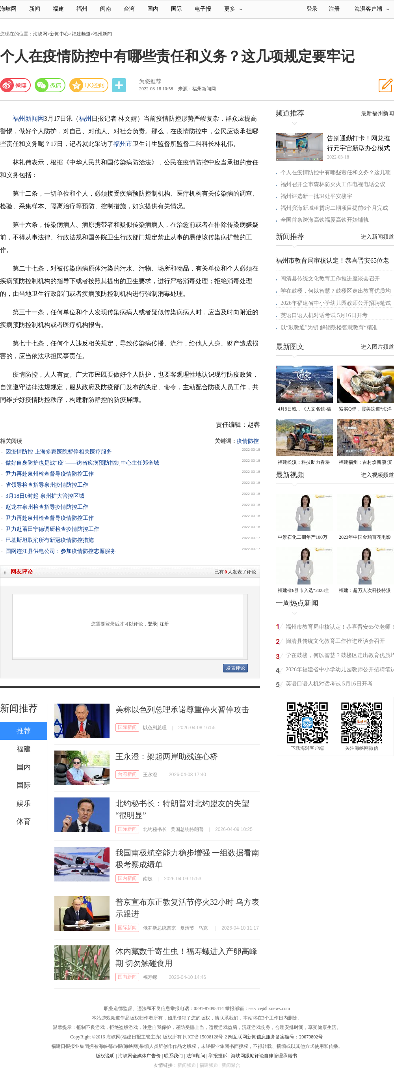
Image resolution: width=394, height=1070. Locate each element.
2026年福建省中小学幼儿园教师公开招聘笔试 (336, 303)
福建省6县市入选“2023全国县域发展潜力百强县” (303, 591)
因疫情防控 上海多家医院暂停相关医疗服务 (59, 452)
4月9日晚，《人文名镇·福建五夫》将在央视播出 (304, 409)
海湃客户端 (372, 9)
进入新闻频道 (377, 237)
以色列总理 (155, 727)
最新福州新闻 (377, 113)
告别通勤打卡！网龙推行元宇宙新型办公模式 (358, 143)
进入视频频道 (377, 475)
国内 (152, 9)
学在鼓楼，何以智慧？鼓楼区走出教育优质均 (336, 291)
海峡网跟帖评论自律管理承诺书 (264, 1056)
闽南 (105, 9)
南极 (147, 878)
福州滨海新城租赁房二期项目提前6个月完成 (334, 208)
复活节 (187, 928)
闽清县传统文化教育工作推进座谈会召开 (330, 279)
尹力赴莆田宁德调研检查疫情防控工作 (52, 529)
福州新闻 (102, 34)
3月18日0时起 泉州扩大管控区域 (45, 496)
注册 (334, 9)
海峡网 (8, 9)
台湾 (129, 9)
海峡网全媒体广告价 (139, 1056)
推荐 (24, 731)
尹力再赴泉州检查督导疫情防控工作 (50, 474)
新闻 (34, 9)
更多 (233, 9)
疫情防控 (248, 441)
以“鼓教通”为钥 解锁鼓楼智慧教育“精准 (329, 328)
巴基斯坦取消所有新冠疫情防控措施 (50, 540)
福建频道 (81, 34)
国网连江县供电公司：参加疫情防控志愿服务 (61, 551)
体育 (24, 821)
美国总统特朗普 (187, 829)
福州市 (122, 143)
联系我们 (173, 1056)
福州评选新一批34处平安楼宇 (316, 196)
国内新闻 (127, 878)
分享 (120, 85)
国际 (176, 9)
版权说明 (105, 1056)
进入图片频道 (377, 347)
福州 (81, 9)
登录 (152, 624)
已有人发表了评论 (235, 572)
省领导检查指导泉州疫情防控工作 (47, 485)
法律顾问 (195, 1056)
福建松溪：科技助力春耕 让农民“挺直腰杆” (304, 462)
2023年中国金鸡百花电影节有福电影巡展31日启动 (365, 537)
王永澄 (150, 774)
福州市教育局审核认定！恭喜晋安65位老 (332, 260)
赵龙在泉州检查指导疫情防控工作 (47, 507)
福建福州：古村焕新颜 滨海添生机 (365, 462)
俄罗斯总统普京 (159, 928)
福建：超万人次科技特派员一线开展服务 (365, 591)
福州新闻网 (28, 118)
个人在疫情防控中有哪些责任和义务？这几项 (336, 173)
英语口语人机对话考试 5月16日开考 (324, 315)
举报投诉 (217, 1056)
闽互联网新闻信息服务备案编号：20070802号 (275, 1037)
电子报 (203, 9)
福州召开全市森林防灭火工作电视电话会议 (333, 184)
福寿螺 (150, 977)
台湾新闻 (127, 774)
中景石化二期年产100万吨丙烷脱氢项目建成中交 (304, 537)
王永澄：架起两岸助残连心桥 (166, 756)
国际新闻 (127, 727)
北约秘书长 (155, 829)
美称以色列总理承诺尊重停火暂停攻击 (182, 709)
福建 (58, 9)
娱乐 (24, 803)
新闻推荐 (19, 708)
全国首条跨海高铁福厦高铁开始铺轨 (325, 220)
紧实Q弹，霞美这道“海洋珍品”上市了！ (365, 409)
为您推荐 (150, 81)
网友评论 (22, 572)
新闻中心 (59, 34)
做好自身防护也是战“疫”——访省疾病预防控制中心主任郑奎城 (82, 463)
